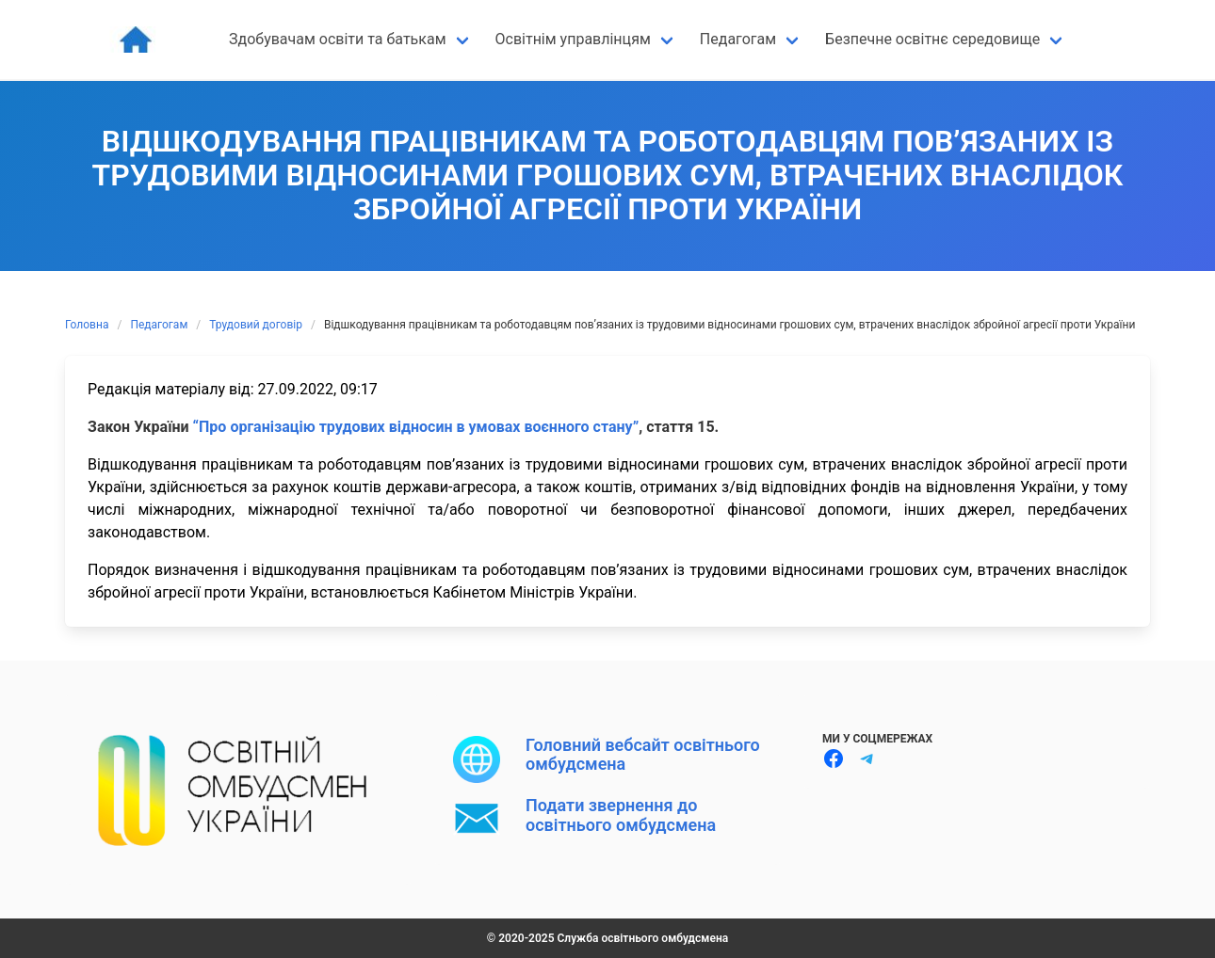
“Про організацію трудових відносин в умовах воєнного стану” (414, 427)
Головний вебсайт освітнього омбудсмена (643, 754)
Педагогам (158, 324)
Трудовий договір (255, 324)
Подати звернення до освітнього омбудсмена (621, 814)
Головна (86, 324)
